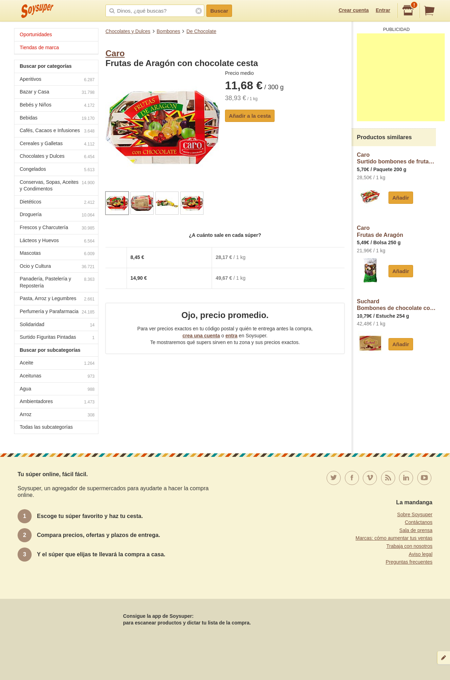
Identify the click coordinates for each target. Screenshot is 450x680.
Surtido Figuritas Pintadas (57, 338)
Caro (115, 53)
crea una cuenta (201, 335)
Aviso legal (420, 554)
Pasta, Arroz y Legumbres (57, 299)
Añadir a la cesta (250, 116)
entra (231, 335)
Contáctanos (418, 522)
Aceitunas (57, 376)
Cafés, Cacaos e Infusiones (57, 131)
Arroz (57, 415)
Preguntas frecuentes (409, 562)
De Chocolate (201, 31)
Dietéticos (57, 202)
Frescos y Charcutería (57, 228)
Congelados (57, 170)
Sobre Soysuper (414, 514)
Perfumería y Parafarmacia (57, 312)
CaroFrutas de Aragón (380, 231)
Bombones (168, 31)
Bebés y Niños (57, 105)
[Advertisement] (401, 77)
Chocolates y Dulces (127, 31)
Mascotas (57, 254)
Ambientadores (57, 402)
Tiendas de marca (39, 47)
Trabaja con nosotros (409, 546)
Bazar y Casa (57, 92)
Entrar (383, 10)
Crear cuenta (354, 10)
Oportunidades (36, 34)
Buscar (219, 11)
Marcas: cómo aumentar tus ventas (393, 538)
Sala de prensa (415, 530)
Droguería (57, 215)
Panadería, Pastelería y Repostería (57, 282)
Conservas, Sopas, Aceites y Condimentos (57, 185)
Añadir (400, 198)
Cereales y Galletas (57, 144)
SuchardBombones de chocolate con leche (396, 304)
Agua (57, 389)
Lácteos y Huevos (57, 241)
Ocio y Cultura (57, 267)
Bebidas (57, 118)
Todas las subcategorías (46, 427)
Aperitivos (57, 80)
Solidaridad (57, 325)
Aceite (57, 363)
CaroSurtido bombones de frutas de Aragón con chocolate (396, 158)
